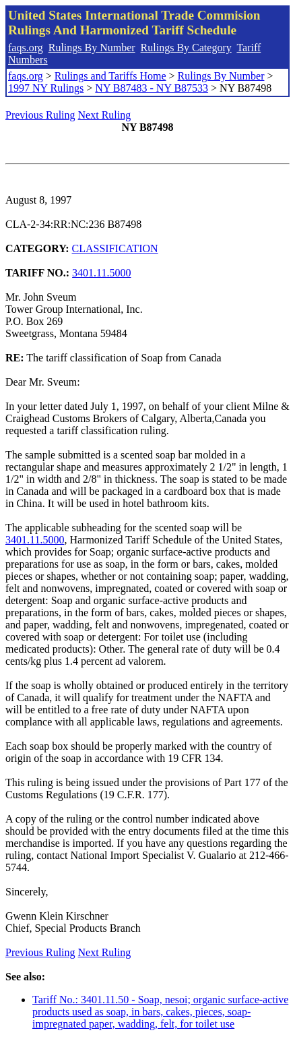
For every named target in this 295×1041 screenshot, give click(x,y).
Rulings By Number (91, 47)
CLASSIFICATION (115, 248)
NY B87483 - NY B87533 (151, 88)
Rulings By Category (186, 47)
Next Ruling (104, 115)
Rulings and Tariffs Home (110, 76)
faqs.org (25, 47)
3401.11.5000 (101, 272)
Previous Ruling (40, 115)
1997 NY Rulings (46, 88)
